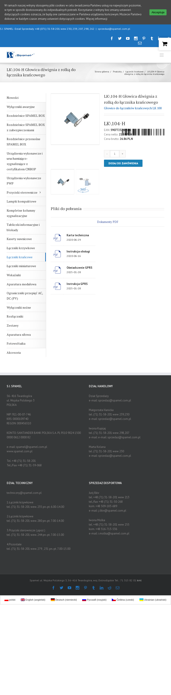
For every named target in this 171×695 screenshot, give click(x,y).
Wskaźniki (14, 275)
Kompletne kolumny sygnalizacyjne (21, 213)
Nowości (12, 97)
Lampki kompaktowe (21, 201)
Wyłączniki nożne (19, 307)
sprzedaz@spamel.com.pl (114, 28)
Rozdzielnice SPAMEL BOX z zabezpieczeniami (26, 127)
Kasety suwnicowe (19, 239)
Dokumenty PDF (107, 222)
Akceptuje (158, 12)
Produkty (117, 71)
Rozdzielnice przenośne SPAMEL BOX (23, 141)
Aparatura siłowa (19, 334)
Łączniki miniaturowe (21, 266)
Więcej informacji (96, 19)
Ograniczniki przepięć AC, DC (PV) (25, 295)
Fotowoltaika (16, 343)
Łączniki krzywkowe (21, 248)
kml (139, 580)
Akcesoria (14, 352)
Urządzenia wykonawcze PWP (24, 180)
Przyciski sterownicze (22, 192)
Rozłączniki (15, 316)
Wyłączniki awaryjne (21, 107)
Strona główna (102, 71)
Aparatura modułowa (21, 284)
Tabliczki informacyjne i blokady (23, 227)
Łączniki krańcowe (134, 71)
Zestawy (12, 325)
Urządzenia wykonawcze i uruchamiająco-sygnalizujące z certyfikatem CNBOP (25, 161)
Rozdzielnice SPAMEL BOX (26, 115)
